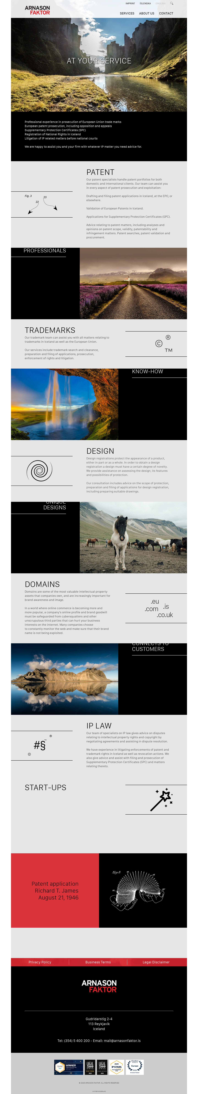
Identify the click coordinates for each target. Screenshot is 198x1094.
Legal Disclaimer (156, 962)
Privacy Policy (40, 962)
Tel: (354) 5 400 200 (73, 1040)
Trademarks (50, 330)
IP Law (99, 725)
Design (100, 451)
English (160, 3)
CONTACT (166, 13)
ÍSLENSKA (145, 3)
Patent (100, 172)
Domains (42, 584)
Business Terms (98, 962)
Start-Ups (45, 787)
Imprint (130, 3)
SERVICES (127, 13)
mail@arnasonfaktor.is (122, 1040)
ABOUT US (146, 13)
